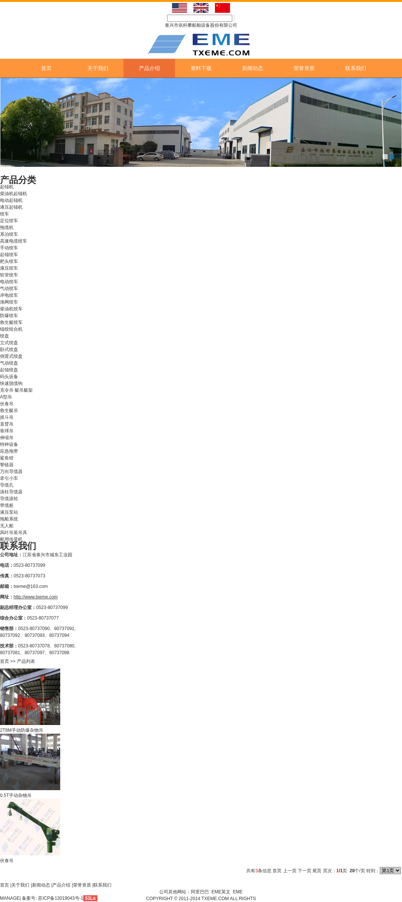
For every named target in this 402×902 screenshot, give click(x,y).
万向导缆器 (11, 471)
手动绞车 (9, 247)
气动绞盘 (9, 363)
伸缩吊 (7, 437)
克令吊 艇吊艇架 (16, 390)
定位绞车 (9, 220)
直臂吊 (7, 424)
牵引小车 (9, 478)
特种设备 (9, 444)
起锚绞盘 (9, 369)
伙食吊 (7, 403)
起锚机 (7, 186)
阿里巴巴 (200, 891)
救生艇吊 (9, 410)
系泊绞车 (9, 234)
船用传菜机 (11, 539)
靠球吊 (7, 430)
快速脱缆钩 (11, 383)
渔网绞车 (9, 302)
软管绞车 (9, 275)
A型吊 (6, 397)
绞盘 (4, 336)
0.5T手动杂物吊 (16, 795)
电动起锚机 (11, 200)
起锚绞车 (9, 254)
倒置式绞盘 (11, 356)
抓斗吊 (7, 417)
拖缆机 (7, 227)
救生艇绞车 (11, 322)
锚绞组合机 (11, 329)
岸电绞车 (9, 295)
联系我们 (355, 68)
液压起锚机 (11, 207)
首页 (46, 68)
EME (238, 891)
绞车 (4, 214)
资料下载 (201, 68)
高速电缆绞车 (13, 241)
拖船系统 (9, 519)
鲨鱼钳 (7, 458)
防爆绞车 (9, 315)
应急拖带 (9, 451)
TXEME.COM (215, 898)
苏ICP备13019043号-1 (60, 898)
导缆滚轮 (9, 498)
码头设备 (9, 376)
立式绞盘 (9, 342)
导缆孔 (7, 485)
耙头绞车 (9, 261)
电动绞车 (9, 281)
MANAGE (10, 898)
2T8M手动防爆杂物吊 (21, 730)
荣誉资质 (304, 68)
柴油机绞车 (11, 308)
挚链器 (7, 464)
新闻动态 (252, 68)
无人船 (7, 525)
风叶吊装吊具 (13, 532)
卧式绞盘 (9, 349)
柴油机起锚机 (13, 193)
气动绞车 (9, 288)
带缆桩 (7, 505)
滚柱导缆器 (11, 491)
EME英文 (221, 891)
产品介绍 (149, 68)
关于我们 (97, 68)
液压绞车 (9, 268)
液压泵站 (9, 512)
